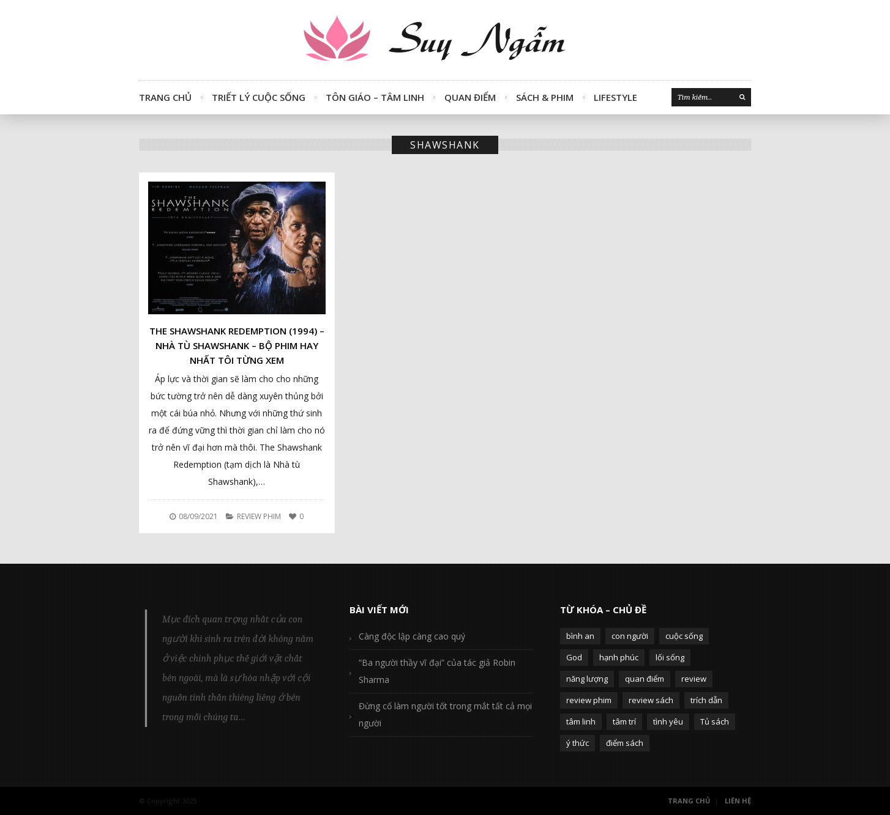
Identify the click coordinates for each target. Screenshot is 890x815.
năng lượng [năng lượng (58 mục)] (587, 678)
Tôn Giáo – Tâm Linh (375, 97)
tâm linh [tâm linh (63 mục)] (581, 721)
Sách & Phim (545, 97)
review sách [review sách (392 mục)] (651, 700)
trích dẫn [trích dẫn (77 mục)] (706, 700)
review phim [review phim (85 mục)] (588, 700)
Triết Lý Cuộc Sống (258, 97)
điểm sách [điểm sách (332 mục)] (624, 742)
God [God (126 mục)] (574, 657)
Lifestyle (615, 97)
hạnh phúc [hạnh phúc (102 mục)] (618, 657)
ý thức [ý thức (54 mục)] (577, 742)
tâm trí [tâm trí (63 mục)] (624, 721)
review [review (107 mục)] (693, 678)
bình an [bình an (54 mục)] (580, 635)
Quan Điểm (470, 97)
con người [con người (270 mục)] (629, 635)
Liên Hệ (738, 800)
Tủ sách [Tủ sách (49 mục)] (714, 721)
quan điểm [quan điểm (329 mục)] (644, 678)
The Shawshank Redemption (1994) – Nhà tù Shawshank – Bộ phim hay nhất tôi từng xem (236, 345)
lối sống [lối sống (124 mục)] (670, 657)
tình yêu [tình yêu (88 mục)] (668, 721)
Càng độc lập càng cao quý (412, 636)
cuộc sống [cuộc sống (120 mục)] (684, 635)
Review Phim (259, 516)
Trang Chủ (165, 97)
